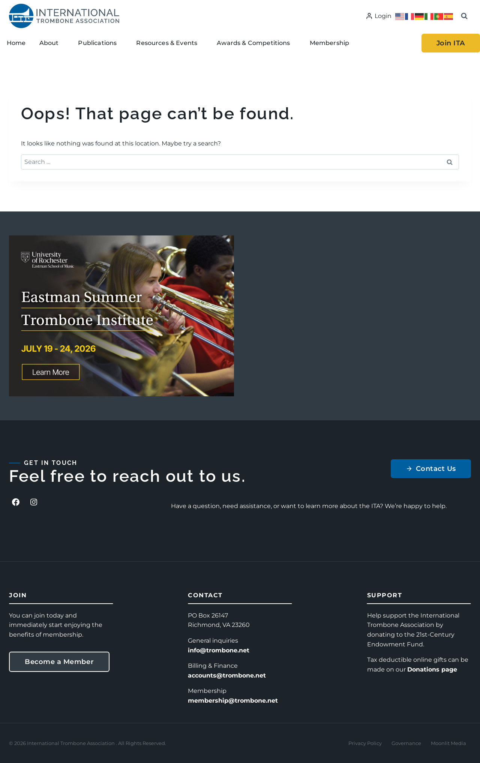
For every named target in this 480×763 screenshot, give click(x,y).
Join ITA (450, 43)
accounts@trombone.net (227, 675)
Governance (406, 743)
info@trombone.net (218, 650)
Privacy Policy (365, 743)
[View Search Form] (464, 16)
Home (16, 42)
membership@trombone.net (233, 700)
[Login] (379, 15)
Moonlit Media (448, 743)
